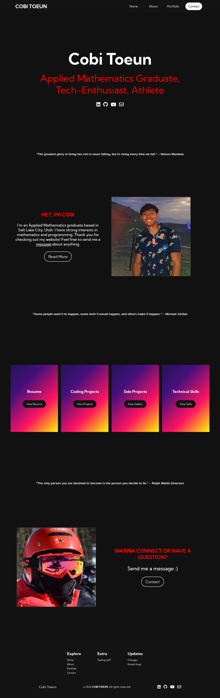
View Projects (85, 404)
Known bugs (134, 664)
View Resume (34, 404)
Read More (58, 256)
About (153, 6)
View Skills (186, 404)
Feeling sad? (104, 660)
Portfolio (173, 6)
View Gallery (135, 404)
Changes (132, 660)
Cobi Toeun (47, 687)
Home (133, 6)
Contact (193, 6)
